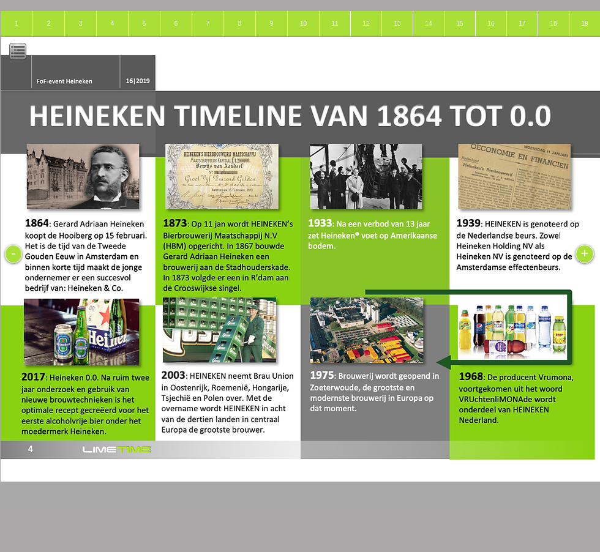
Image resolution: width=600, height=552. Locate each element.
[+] (585, 254)
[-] (13, 254)
